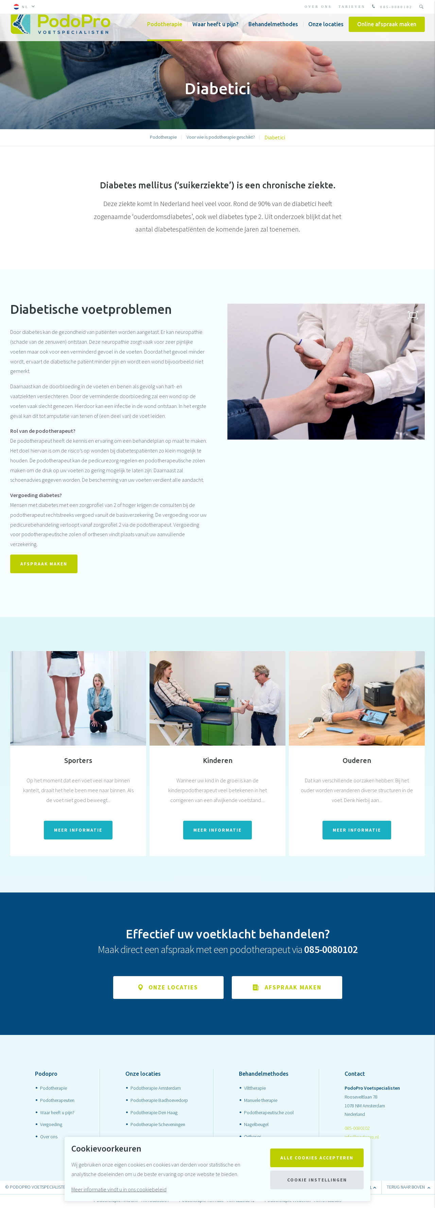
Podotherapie (164, 31)
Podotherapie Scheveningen (157, 1126)
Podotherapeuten (57, 1101)
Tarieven (351, 6)
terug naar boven (408, 1188)
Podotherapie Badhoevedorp (159, 1101)
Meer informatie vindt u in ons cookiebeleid (119, 1189)
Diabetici (274, 137)
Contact (355, 1075)
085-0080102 (391, 7)
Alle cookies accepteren (316, 1158)
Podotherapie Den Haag (153, 1113)
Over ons (318, 6)
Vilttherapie (255, 1089)
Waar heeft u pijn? (215, 31)
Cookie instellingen (317, 1180)
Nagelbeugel (256, 1126)
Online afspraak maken (386, 31)
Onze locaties (326, 31)
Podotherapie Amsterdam (155, 1089)
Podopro (46, 1075)
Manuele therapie (260, 1101)
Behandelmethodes (273, 31)
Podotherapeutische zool (269, 1113)
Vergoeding (51, 1126)
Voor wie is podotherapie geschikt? (221, 137)
